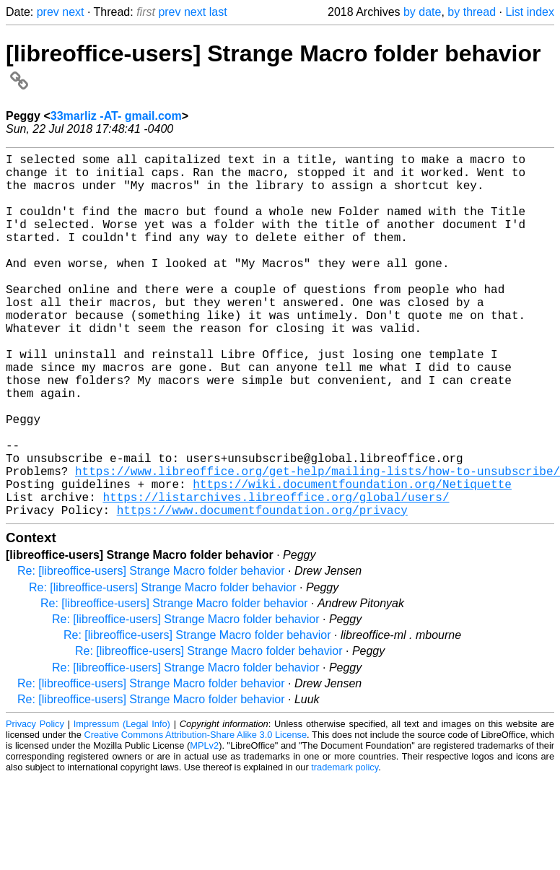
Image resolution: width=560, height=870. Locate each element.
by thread (471, 12)
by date (422, 12)
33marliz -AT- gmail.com (116, 116)
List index (529, 12)
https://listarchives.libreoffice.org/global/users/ (275, 575)
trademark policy (344, 848)
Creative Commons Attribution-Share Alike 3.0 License (195, 815)
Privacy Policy (35, 804)
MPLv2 (204, 826)
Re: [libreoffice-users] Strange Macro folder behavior (151, 651)
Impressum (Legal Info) (122, 804)
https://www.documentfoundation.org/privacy (262, 591)
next (73, 12)
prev (48, 12)
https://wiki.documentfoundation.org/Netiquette (352, 559)
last (218, 12)
